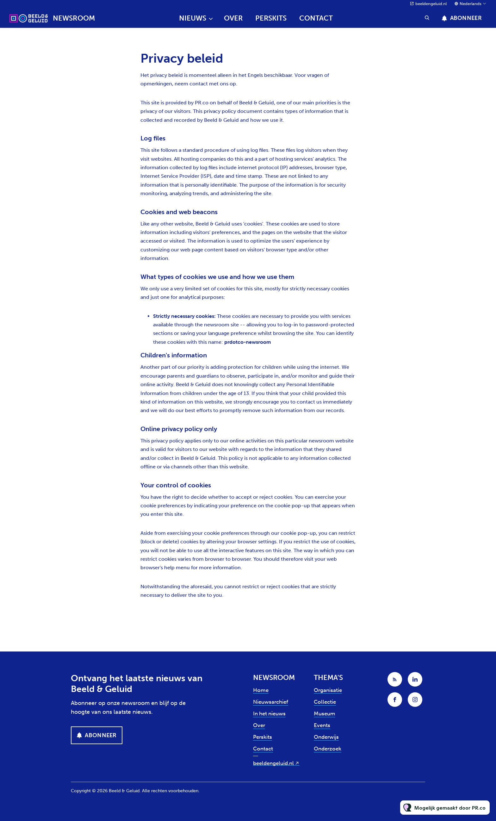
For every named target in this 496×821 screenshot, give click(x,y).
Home (261, 690)
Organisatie (328, 690)
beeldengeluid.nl (431, 3)
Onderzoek (327, 748)
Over (233, 18)
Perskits (271, 18)
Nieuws (192, 18)
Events (322, 725)
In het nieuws (269, 713)
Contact (316, 18)
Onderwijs (326, 737)
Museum (324, 713)
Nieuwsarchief (270, 702)
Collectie (325, 702)
